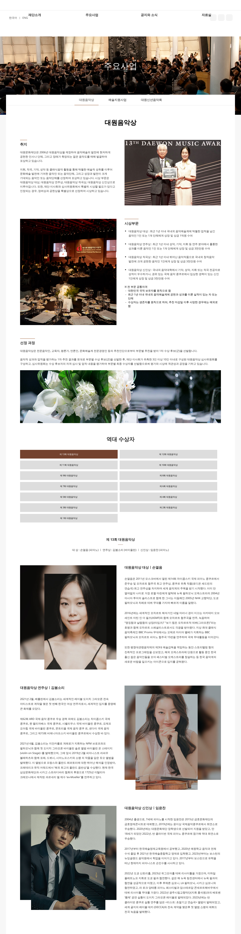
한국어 (13, 18)
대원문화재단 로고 (120, 14)
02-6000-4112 (129, 921)
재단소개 (34, 32)
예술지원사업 (117, 100)
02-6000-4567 (105, 921)
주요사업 (92, 32)
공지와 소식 (149, 32)
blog (213, 17)
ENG (25, 18)
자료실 (206, 32)
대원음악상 (86, 100)
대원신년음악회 (151, 100)
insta (221, 17)
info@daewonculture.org (161, 921)
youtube (229, 17)
